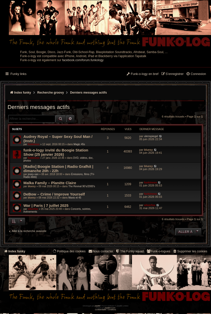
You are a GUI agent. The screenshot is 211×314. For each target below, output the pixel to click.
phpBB (97, 306)
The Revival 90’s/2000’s (81, 186)
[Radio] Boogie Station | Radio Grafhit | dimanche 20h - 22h (58, 168)
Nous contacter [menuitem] (100, 251)
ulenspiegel (151, 136)
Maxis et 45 (74, 197)
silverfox (33, 209)
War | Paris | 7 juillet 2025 (45, 205)
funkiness (34, 144)
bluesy (148, 149)
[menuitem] (196, 74)
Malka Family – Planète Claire (49, 183)
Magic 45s (79, 144)
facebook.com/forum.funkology (83, 60)
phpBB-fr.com (110, 308)
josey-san (33, 174)
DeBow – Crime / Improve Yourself (54, 194)
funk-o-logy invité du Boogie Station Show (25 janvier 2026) (55, 152)
